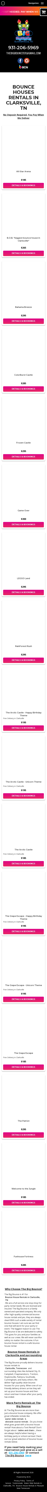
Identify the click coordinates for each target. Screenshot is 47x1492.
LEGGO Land (23, 578)
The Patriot (23, 1121)
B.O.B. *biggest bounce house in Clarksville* (23, 239)
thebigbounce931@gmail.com (23, 53)
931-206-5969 (23, 47)
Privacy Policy (19, 1480)
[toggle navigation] (42, 3)
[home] (3, 3)
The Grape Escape (23, 1053)
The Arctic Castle (24, 849)
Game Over (23, 510)
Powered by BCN (23, 1477)
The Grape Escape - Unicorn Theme (23, 985)
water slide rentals (14, 1419)
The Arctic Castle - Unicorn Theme (23, 782)
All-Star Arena (23, 171)
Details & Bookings (23, 185)
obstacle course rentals (16, 1421)
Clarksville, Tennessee (16, 1368)
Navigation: (33, 3)
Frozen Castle (23, 443)
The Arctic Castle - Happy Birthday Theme (23, 714)
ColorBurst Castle (23, 375)
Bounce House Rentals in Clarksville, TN (22, 1298)
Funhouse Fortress (23, 1256)
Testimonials (17, 1483)
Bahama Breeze (23, 307)
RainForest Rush (23, 646)
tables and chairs (26, 1430)
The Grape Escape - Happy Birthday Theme (23, 917)
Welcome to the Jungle (24, 1189)
